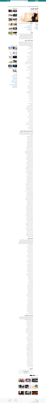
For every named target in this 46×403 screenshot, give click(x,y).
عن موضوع (16, 399)
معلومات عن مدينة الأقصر (14, 76)
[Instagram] (35, 399)
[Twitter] (36, 399)
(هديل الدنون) (30, 10)
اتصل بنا (10, 399)
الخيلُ (28, 185)
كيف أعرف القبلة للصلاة (14, 82)
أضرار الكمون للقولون (14, 87)
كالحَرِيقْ (28, 291)
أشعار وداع (36, 25)
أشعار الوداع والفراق (36, 24)
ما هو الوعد (16, 83)
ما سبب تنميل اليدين (15, 77)
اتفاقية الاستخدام (9, 400)
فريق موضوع (10, 401)
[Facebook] (37, 399)
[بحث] (27, 1)
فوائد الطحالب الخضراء (14, 79)
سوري (23, 41)
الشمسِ (30, 123)
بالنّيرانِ (30, 226)
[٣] (28, 244)
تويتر (31, 375)
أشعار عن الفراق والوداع (36, 29)
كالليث (32, 351)
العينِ (28, 108)
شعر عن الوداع (36, 27)
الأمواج (31, 360)
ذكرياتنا (31, 64)
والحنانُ (32, 266)
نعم (26, 372)
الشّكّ (28, 157)
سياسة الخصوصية (15, 400)
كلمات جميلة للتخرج (15, 78)
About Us (16, 401)
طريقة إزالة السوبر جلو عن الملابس (13, 84)
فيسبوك (34, 375)
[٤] (24, 319)
